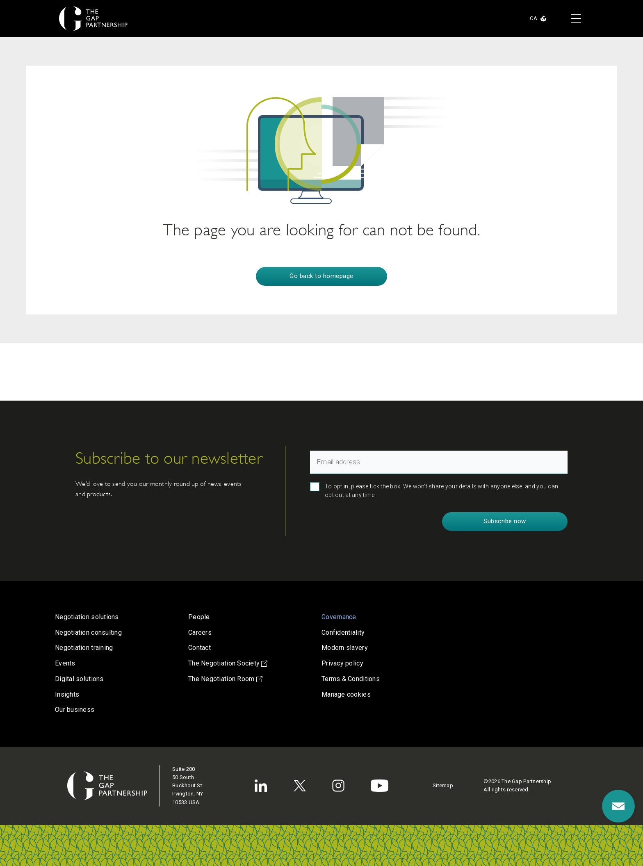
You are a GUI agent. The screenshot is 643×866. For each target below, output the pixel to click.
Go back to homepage (321, 276)
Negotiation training (84, 648)
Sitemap (443, 785)
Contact (199, 648)
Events (65, 663)
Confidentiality (343, 632)
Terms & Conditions (351, 679)
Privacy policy (342, 663)
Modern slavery (345, 648)
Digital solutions (79, 679)
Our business (74, 709)
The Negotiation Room (225, 679)
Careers (200, 632)
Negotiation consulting (88, 632)
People (199, 617)
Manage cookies (346, 694)
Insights (67, 694)
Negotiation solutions (87, 617)
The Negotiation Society (227, 663)
